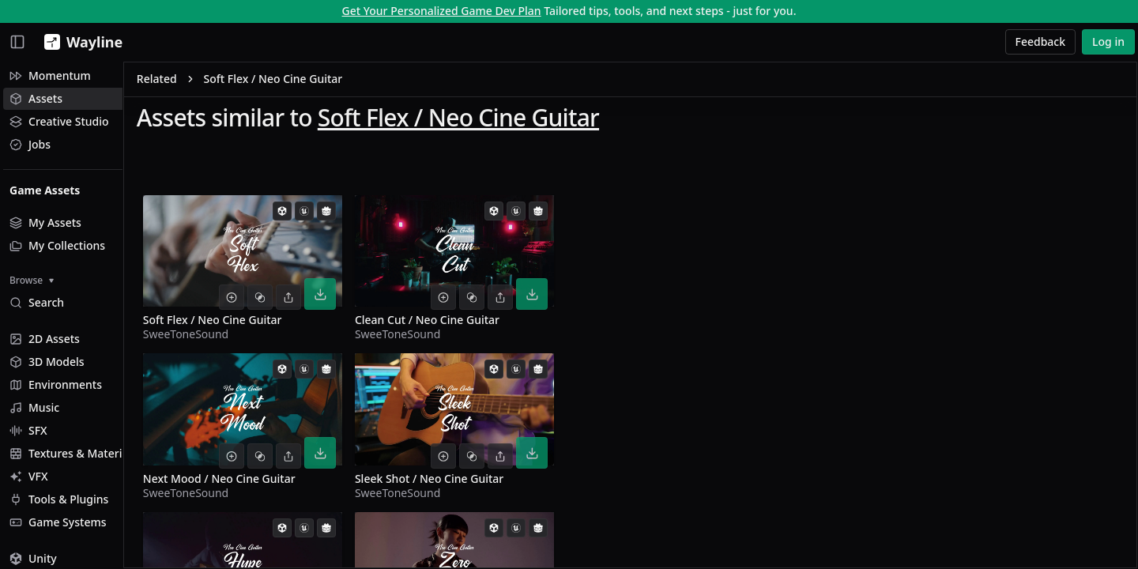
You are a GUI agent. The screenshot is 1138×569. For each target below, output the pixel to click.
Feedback (1041, 41)
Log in (1108, 41)
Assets (35, 98)
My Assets (45, 222)
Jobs (30, 144)
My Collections (57, 245)
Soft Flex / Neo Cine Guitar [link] (330, 81)
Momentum (50, 75)
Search (36, 302)
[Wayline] (80, 42)
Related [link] (214, 81)
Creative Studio (59, 121)
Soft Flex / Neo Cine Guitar (515, 120)
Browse (31, 280)
